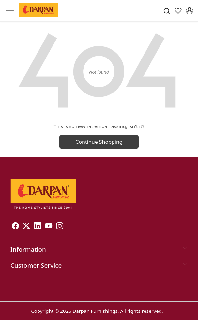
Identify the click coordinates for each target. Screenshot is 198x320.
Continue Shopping (98, 141)
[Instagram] (60, 226)
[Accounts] (189, 10)
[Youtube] (48, 226)
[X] (26, 226)
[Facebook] (15, 226)
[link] (167, 11)
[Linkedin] (37, 226)
